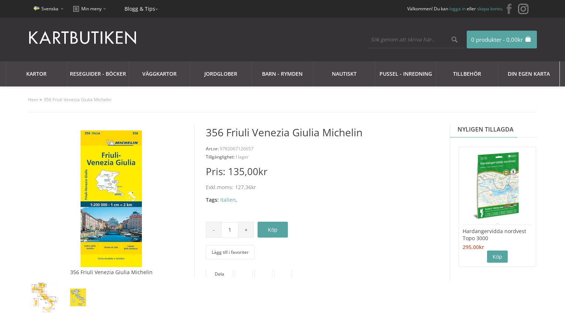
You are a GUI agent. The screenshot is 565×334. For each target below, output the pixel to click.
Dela (219, 274)
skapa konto (489, 9)
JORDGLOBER (220, 73)
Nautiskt (344, 73)
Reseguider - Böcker (98, 73)
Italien (228, 199)
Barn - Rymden (282, 73)
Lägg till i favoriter (230, 252)
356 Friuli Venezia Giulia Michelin (77, 99)
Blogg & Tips (140, 8)
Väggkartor (159, 73)
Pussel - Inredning (405, 73)
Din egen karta (529, 73)
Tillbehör (467, 73)
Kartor (36, 73)
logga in (457, 9)
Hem (33, 99)
